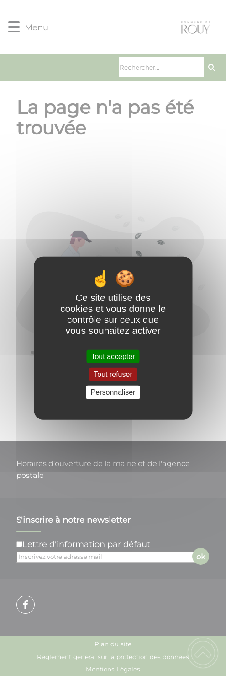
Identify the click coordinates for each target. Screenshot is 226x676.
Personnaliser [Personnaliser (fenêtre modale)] (113, 392)
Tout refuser (113, 374)
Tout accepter (113, 356)
